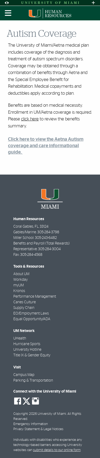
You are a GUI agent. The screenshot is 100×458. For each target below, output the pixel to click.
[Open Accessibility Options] (6, 3)
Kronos (19, 291)
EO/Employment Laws (31, 313)
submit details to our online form (57, 450)
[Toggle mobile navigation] (8, 13)
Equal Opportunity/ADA (31, 319)
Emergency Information (30, 424)
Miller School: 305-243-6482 (35, 238)
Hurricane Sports (26, 344)
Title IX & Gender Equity (31, 355)
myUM (18, 285)
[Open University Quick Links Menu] (93, 3)
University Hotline (27, 350)
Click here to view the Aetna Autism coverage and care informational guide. (45, 146)
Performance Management (34, 296)
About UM (21, 274)
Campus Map (23, 375)
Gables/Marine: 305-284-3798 (36, 232)
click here (30, 119)
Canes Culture (24, 302)
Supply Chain (23, 308)
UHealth (19, 338)
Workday (20, 280)
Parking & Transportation (33, 380)
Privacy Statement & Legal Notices (38, 429)
